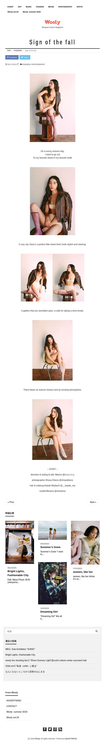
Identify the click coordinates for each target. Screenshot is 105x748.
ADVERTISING (13, 701)
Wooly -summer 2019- (32, 12)
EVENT (10, 7)
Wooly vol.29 (13, 12)
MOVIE (51, 7)
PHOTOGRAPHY (65, 7)
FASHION (40, 7)
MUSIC (29, 7)
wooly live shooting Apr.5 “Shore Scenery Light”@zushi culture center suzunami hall (46, 660)
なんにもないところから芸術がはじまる (25, 672)
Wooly (37, 739)
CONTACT (11, 706)
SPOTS (80, 7)
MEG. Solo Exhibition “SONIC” (20, 649)
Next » (93, 502)
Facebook (12, 57)
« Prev (11, 502)
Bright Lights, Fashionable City (20, 655)
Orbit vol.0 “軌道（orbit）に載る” (21, 666)
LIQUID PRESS (70, 739)
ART (19, 7)
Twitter (25, 57)
